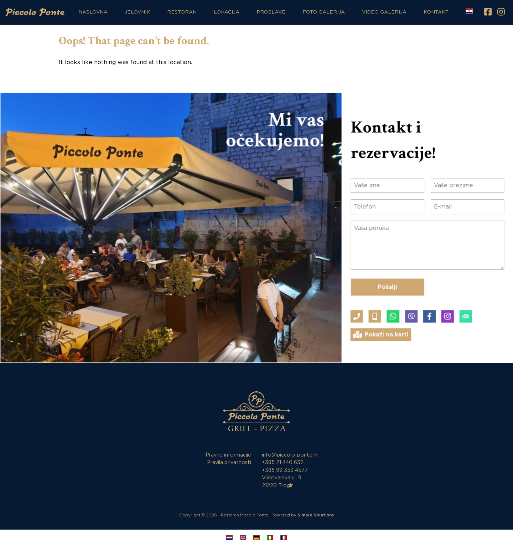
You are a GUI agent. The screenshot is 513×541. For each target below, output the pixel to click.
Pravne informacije (228, 455)
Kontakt (436, 12)
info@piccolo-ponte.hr (290, 455)
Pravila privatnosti (229, 462)
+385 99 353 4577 (285, 470)
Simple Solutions (315, 515)
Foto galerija (323, 12)
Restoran (182, 12)
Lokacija (226, 12)
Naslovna (93, 12)
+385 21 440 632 (283, 462)
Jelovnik (137, 12)
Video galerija (384, 12)
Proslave (270, 12)
